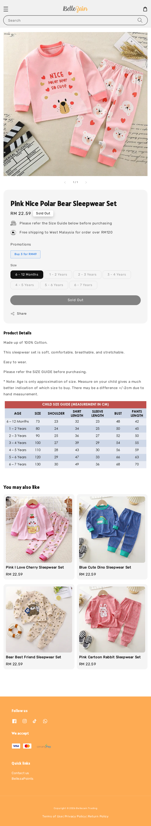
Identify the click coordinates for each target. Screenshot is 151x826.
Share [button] (18, 314)
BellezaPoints (23, 779)
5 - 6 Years (54, 285)
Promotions (20, 244)
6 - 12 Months (26, 274)
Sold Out (76, 300)
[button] (6, 9)
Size (13, 265)
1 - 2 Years (58, 274)
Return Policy (98, 816)
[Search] (140, 20)
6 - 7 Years (83, 285)
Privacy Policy (75, 816)
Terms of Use (52, 816)
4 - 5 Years (24, 285)
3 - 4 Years (116, 274)
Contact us (20, 773)
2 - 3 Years (87, 274)
